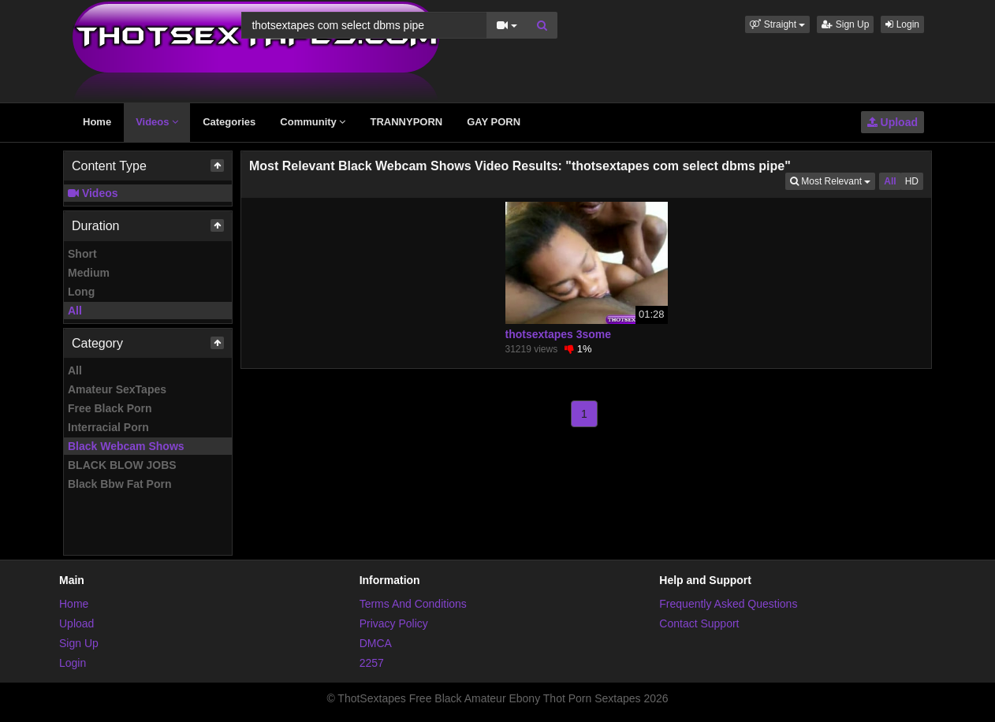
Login (902, 24)
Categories (229, 122)
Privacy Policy (394, 623)
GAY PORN (493, 122)
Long (81, 291)
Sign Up (845, 24)
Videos (157, 122)
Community (312, 122)
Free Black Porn (110, 408)
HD (912, 181)
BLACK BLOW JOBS (122, 465)
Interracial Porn (108, 427)
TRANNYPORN (406, 122)
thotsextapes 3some (558, 334)
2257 (372, 663)
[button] (777, 24)
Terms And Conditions (413, 603)
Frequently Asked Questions (728, 603)
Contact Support (699, 623)
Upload (892, 122)
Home (97, 122)
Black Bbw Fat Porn (119, 484)
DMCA (376, 643)
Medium (89, 272)
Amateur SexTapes (117, 389)
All (75, 310)
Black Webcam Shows (126, 446)
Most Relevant (832, 180)
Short (82, 253)
